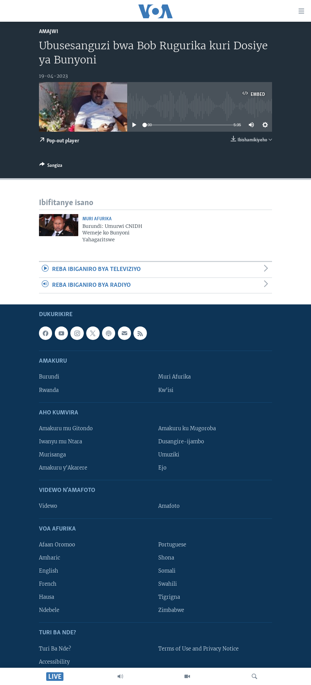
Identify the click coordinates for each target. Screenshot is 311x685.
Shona (166, 558)
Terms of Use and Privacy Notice (198, 648)
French (48, 584)
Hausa (46, 597)
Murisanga (52, 455)
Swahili (167, 584)
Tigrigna (169, 597)
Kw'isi (165, 390)
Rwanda (49, 390)
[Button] (50, 166)
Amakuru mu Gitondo (66, 428)
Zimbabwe (171, 610)
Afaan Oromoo (57, 545)
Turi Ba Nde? (55, 648)
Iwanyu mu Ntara (60, 442)
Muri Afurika (97, 219)
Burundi (49, 377)
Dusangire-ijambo (181, 442)
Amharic (49, 558)
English (48, 571)
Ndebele (49, 610)
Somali (166, 571)
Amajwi (48, 31)
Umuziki (168, 455)
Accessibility (54, 662)
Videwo (48, 506)
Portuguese (172, 545)
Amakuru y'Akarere (63, 468)
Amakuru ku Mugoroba (187, 428)
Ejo (162, 468)
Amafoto (169, 506)
